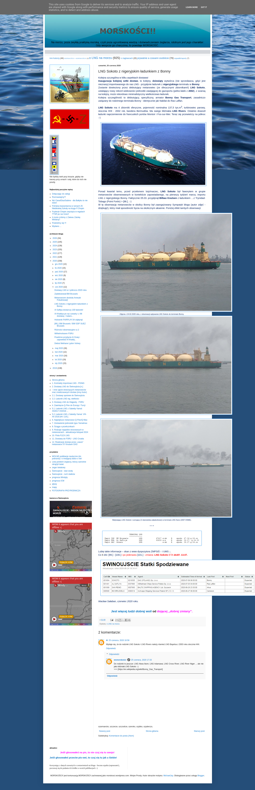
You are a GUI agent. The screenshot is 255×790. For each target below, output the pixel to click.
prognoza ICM (58, 481)
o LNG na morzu (100, 58)
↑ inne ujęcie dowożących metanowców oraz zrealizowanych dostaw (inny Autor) (69, 391)
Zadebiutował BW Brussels (66, 294)
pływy (54, 484)
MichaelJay (168, 775)
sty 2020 (59, 363)
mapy (54, 487)
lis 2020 (58, 268)
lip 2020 (58, 283)
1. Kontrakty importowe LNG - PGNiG (68, 383)
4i (107, 640)
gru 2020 (59, 264)
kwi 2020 (59, 352)
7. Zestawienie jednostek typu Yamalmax (69, 423)
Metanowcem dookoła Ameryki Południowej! (67, 299)
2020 (55, 261)
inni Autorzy (55, 58)
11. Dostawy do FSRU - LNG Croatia (68, 439)
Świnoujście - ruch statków (63, 474)
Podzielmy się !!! (59, 223)
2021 (55, 257)
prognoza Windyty (60, 477)
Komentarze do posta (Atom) (121, 736)
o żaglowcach (127, 58)
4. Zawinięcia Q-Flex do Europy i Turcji (68, 405)
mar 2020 (59, 356)
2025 (55, 242)
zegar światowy (58, 467)
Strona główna (152, 731)
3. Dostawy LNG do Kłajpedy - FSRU (68, 402)
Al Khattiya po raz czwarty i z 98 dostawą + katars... (68, 315)
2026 (55, 238)
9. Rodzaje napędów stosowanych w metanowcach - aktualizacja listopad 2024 (70, 431)
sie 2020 (59, 279)
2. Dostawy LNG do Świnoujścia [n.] (67, 386)
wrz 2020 (59, 275)
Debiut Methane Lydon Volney (67, 343)
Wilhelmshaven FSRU (63, 333)
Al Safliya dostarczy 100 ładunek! (68, 310)
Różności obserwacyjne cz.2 (66, 330)
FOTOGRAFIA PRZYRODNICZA (66, 491)
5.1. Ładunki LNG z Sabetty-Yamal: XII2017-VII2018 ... (67, 409)
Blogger (201, 775)
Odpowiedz (111, 648)
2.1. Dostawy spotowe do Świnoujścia (68, 395)
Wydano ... (56, 226)
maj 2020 (59, 348)
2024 (55, 246)
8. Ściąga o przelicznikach (63, 426)
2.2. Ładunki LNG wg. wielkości (65, 399)
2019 (55, 368)
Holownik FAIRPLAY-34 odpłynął (68, 320)
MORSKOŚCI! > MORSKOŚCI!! (75, 58)
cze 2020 (59, 287)
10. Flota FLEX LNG (61, 435)
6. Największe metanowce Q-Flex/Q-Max (69, 420)
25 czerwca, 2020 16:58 (119, 640)
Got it (204, 7)
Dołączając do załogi (61, 194)
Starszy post (199, 731)
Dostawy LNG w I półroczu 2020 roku (70, 290)
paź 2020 (59, 272)
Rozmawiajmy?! (59, 197)
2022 (55, 253)
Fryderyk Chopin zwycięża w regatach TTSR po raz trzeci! (68, 213)
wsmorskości (120, 660)
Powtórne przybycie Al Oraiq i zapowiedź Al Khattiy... (67, 338)
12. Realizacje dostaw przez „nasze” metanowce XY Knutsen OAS (67, 443)
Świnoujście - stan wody (62, 471)
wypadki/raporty (180, 58)
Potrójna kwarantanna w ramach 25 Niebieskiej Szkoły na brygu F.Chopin (68, 207)
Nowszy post (104, 731)
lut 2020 (58, 359)
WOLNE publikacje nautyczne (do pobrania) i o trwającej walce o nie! (67, 457)
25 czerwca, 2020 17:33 (141, 660)
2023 (55, 249)
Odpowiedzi (114, 654)
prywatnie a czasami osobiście (153, 58)
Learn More (192, 7)
